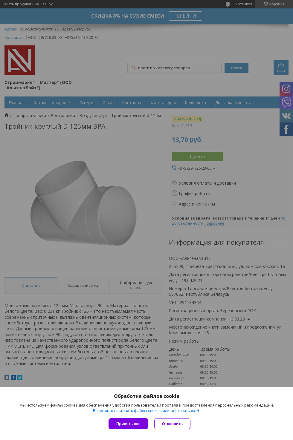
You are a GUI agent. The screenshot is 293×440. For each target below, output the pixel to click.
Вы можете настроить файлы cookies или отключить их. (144, 410)
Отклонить (172, 423)
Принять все (128, 423)
